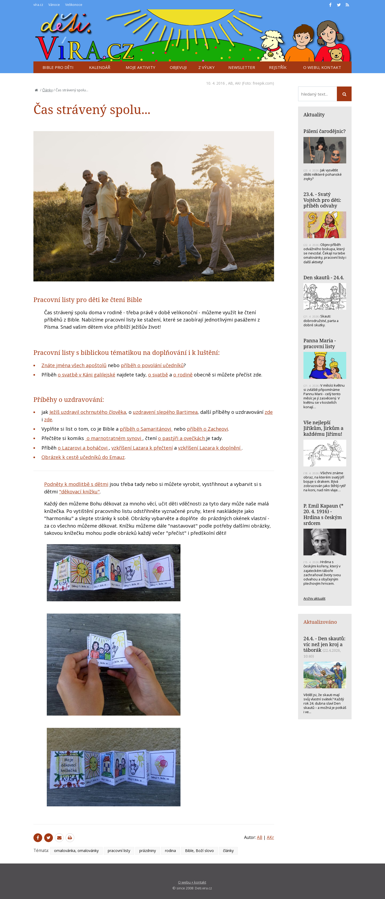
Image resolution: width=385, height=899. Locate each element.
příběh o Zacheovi (207, 429)
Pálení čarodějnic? (324, 131)
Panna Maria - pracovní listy (319, 343)
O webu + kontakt (192, 882)
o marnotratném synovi (114, 438)
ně (189, 374)
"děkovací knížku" (79, 491)
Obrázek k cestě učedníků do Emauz (83, 457)
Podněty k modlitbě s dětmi (76, 484)
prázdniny (147, 850)
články (228, 850)
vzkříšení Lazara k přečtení (142, 448)
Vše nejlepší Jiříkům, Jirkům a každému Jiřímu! (323, 428)
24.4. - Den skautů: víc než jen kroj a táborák (324, 644)
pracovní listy (119, 850)
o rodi (180, 374)
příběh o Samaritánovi (146, 429)
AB (230, 83)
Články (47, 90)
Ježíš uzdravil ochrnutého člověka (87, 412)
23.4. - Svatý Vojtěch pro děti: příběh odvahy (322, 200)
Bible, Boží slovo (199, 850)
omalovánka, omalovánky (76, 850)
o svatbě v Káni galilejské (86, 374)
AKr (238, 83)
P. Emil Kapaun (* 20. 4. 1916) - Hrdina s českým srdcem (323, 514)
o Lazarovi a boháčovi (83, 448)
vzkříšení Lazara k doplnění (210, 448)
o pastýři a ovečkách (182, 438)
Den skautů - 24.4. (323, 277)
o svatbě (158, 374)
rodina (170, 850)
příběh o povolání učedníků (152, 365)
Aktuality (314, 114)
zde (269, 412)
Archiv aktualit (314, 598)
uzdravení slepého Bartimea (165, 412)
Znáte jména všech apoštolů (73, 365)
